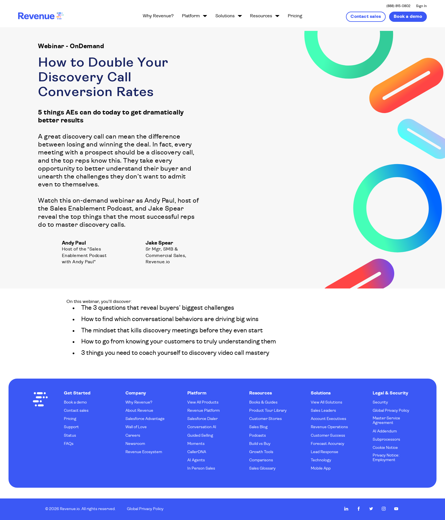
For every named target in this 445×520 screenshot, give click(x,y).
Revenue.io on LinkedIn (346, 508)
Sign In (421, 6)
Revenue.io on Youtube (396, 508)
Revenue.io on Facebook (358, 508)
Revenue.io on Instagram (383, 508)
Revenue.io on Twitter (371, 508)
